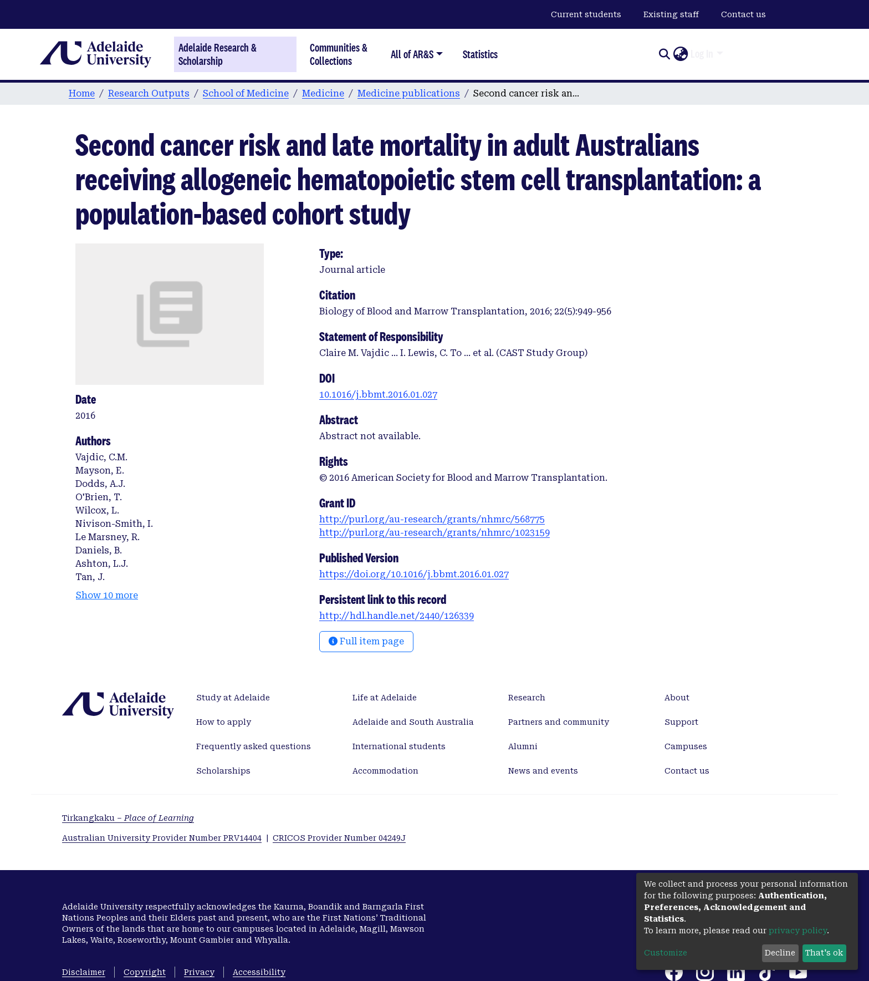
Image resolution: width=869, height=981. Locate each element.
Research (526, 697)
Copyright (145, 972)
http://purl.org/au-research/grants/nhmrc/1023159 (434, 532)
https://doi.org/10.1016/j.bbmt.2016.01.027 (414, 574)
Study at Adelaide (233, 697)
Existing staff (671, 14)
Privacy (199, 972)
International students (399, 746)
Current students (586, 14)
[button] (680, 54)
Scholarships (223, 770)
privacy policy (798, 930)
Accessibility (259, 972)
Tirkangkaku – (128, 818)
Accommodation (385, 770)
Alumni (523, 746)
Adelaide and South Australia (413, 722)
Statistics (480, 54)
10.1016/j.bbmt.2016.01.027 (378, 394)
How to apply (223, 722)
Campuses (685, 746)
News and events (543, 770)
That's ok (824, 952)
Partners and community (558, 722)
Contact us (743, 14)
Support (681, 722)
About (676, 697)
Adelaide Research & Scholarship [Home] (217, 54)
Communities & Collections (338, 54)
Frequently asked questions (253, 746)
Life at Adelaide (384, 697)
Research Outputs (149, 93)
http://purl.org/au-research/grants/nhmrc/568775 (432, 519)
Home (82, 93)
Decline (780, 952)
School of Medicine (246, 93)
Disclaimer (83, 972)
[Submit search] (664, 54)
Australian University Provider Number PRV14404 (162, 837)
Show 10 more (107, 595)
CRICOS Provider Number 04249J (339, 837)
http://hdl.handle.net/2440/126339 (396, 616)
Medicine (323, 93)
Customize (665, 952)
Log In (702, 53)
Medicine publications (408, 93)
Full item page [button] (366, 641)
